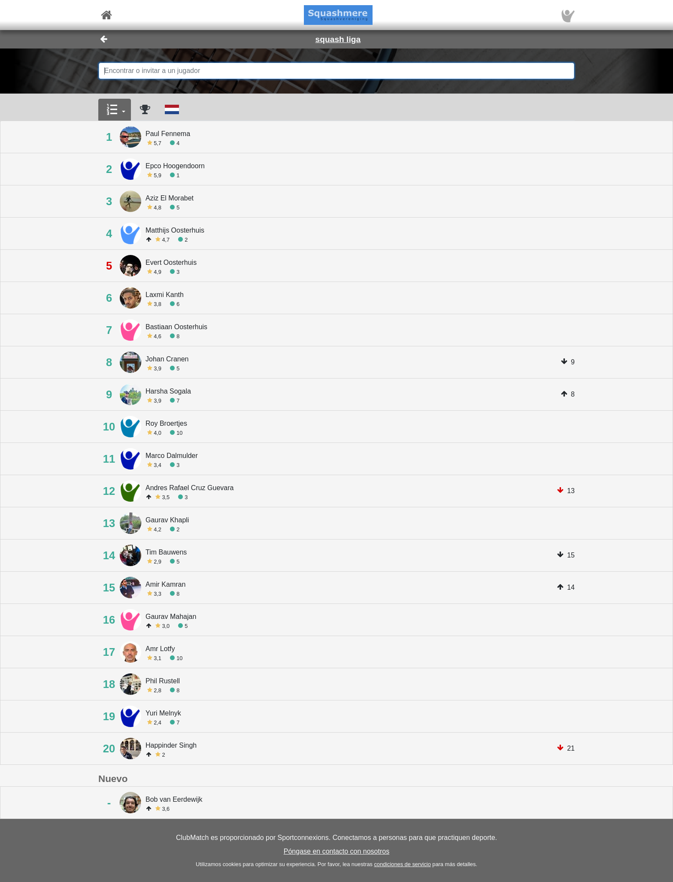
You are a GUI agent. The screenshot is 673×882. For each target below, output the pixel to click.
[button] (114, 110)
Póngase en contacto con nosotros (336, 851)
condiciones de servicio (402, 864)
